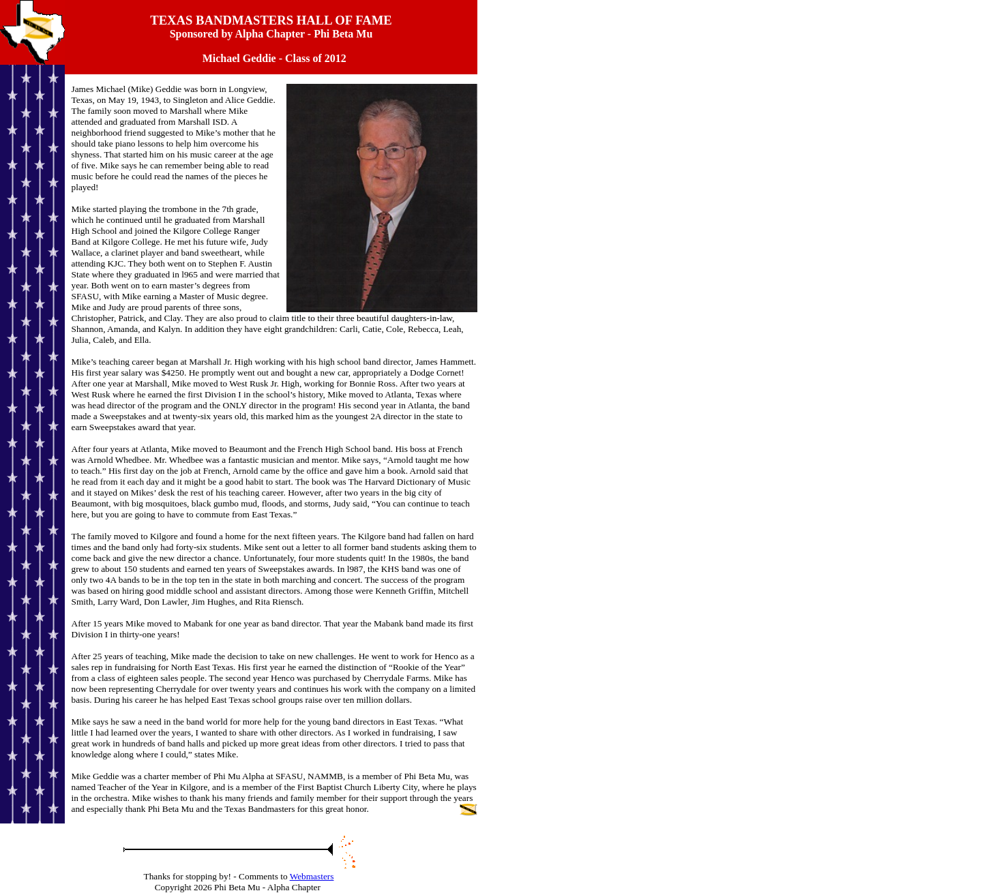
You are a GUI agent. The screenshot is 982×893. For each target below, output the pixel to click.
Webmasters (312, 876)
